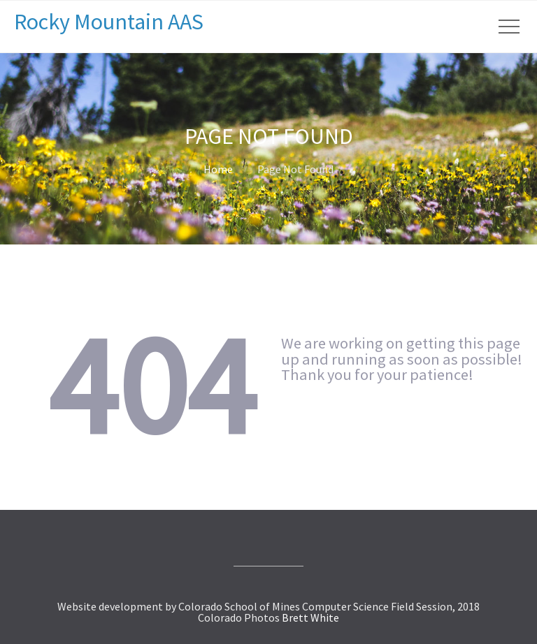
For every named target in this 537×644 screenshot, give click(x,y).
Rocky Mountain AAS (108, 22)
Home (218, 169)
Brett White (310, 617)
